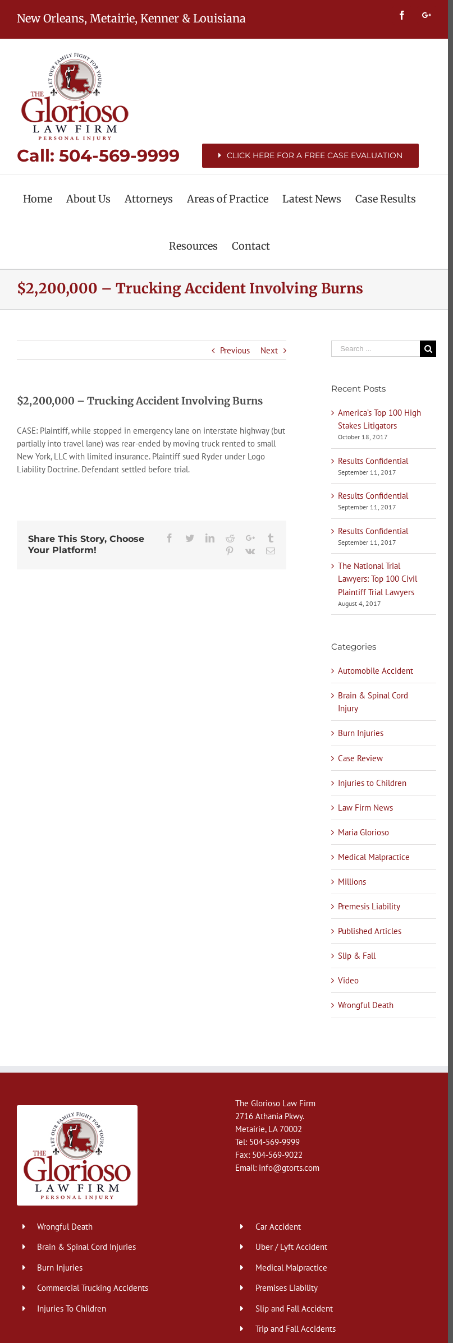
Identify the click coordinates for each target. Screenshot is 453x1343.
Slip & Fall (353, 955)
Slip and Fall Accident (291, 1308)
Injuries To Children (71, 1308)
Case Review (357, 758)
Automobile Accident (372, 670)
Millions (349, 881)
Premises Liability (284, 1287)
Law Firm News (362, 807)
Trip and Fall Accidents (293, 1328)
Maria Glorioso (360, 832)
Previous (231, 350)
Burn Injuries (357, 733)
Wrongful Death (362, 1005)
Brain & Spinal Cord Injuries (86, 1246)
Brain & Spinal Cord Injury (370, 702)
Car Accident (275, 1226)
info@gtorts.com (286, 1167)
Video (345, 980)
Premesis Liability (366, 906)
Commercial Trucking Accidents (92, 1287)
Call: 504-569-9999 (98, 155)
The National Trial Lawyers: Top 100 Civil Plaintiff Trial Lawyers (374, 578)
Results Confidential (370, 461)
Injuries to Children (369, 783)
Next (265, 350)
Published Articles (366, 931)
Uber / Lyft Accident (288, 1246)
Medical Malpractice (370, 857)
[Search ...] (371, 349)
